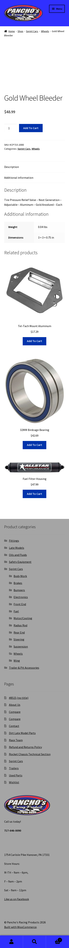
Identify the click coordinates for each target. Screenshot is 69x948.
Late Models (16, 548)
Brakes (18, 583)
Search (34, 942)
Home (11, 31)
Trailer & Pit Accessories (24, 667)
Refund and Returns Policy (25, 747)
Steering (19, 639)
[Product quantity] (10, 128)
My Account (11, 942)
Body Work (20, 576)
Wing (17, 660)
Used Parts (15, 775)
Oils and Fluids (18, 555)
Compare (14, 712)
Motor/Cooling (23, 618)
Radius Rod (20, 625)
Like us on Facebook (16, 899)
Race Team (16, 740)
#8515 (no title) (18, 698)
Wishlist (14, 782)
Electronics (21, 597)
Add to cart (30, 128)
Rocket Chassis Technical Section (30, 754)
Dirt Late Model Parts (22, 733)
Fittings (14, 540)
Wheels (45, 31)
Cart (54, 939)
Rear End (19, 632)
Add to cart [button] (34, 341)
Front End (20, 604)
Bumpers (19, 590)
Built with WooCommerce (20, 927)
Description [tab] (11, 167)
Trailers (14, 768)
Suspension (21, 646)
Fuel (16, 611)
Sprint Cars (32, 31)
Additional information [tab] (18, 177)
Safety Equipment (20, 562)
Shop (20, 31)
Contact (14, 726)
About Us (14, 705)
